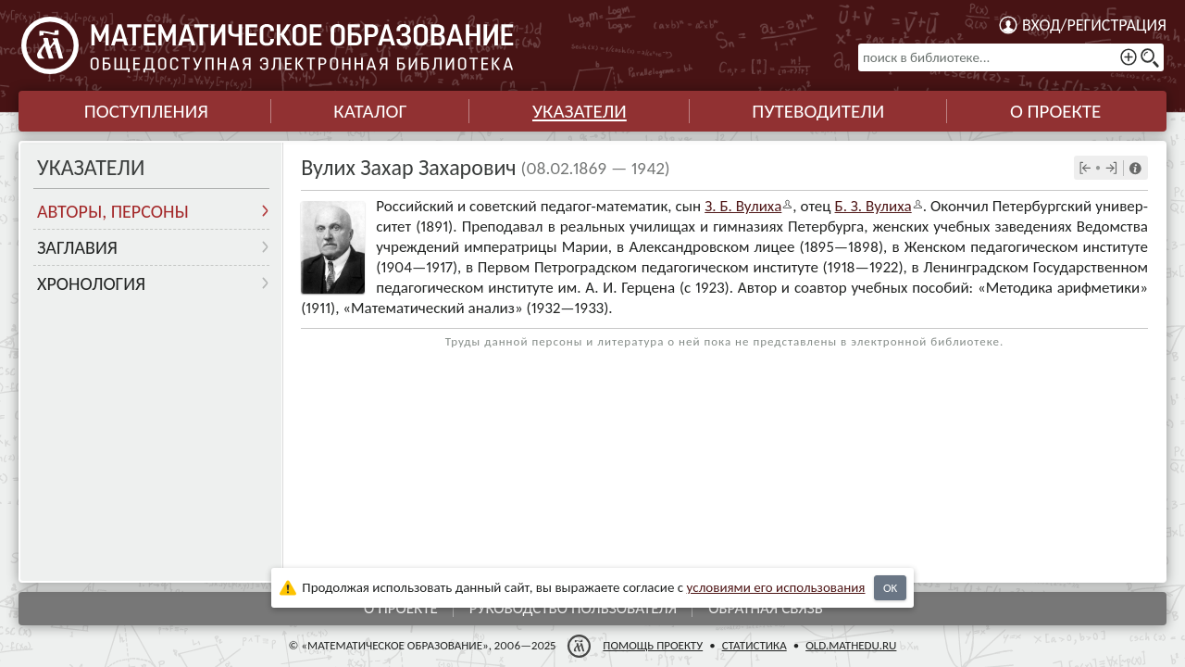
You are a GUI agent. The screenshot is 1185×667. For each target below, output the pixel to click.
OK (890, 588)
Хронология (91, 283)
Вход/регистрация (1094, 25)
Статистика (754, 645)
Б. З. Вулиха (873, 206)
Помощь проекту (653, 645)
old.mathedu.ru (850, 645)
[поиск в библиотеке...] (1011, 57)
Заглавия (77, 247)
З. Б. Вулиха (743, 206)
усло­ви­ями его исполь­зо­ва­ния (776, 587)
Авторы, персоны (113, 211)
